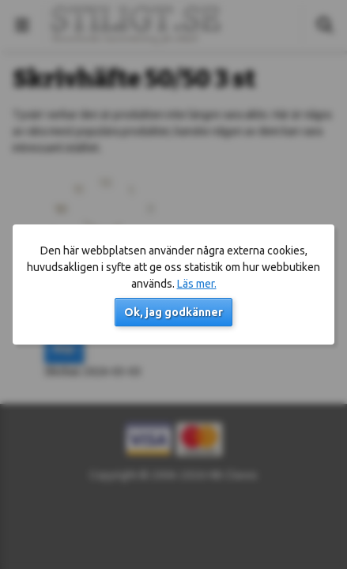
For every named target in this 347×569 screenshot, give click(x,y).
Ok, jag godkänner (173, 312)
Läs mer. (197, 283)
